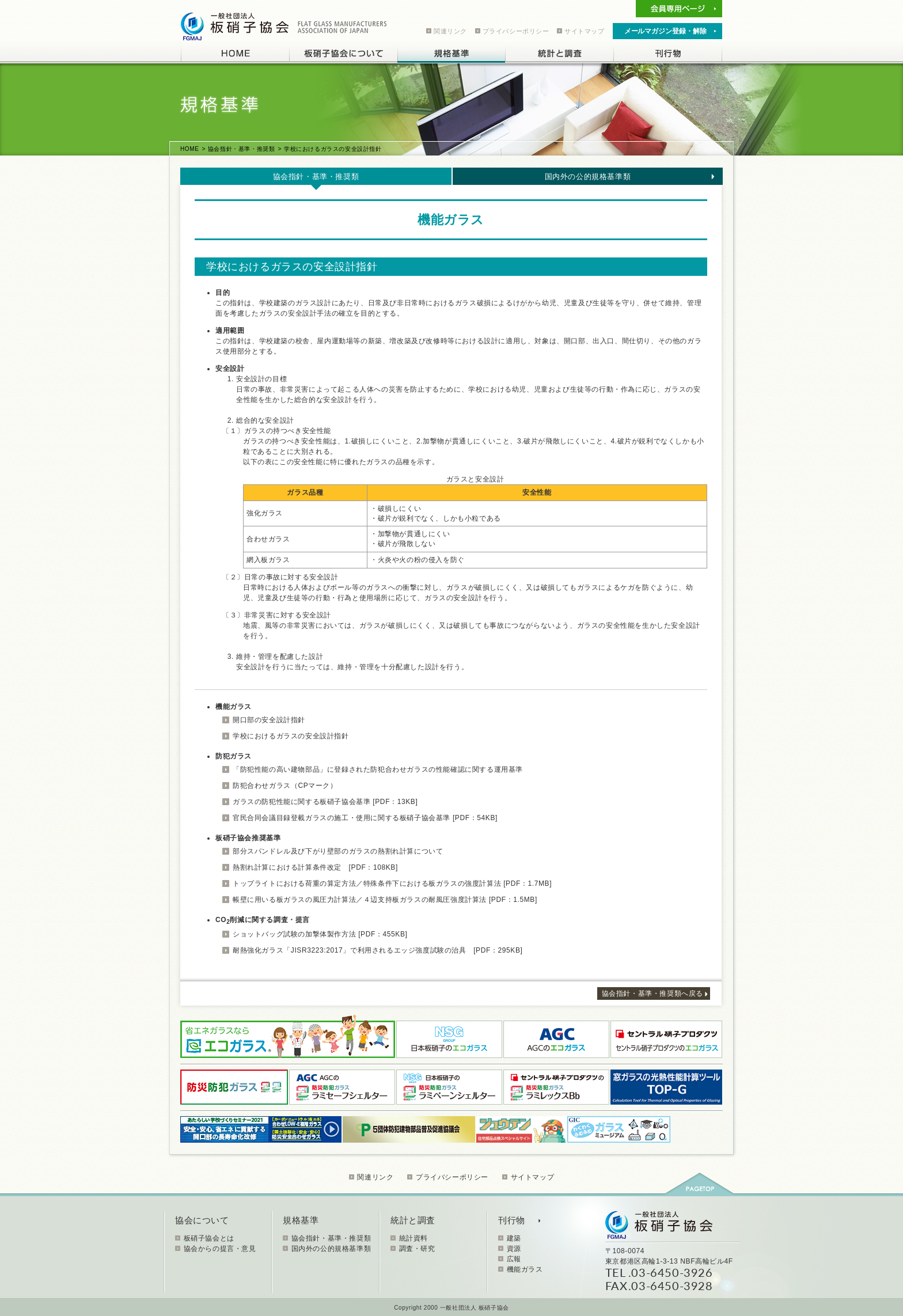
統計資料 (413, 1238)
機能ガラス (525, 1269)
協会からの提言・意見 (220, 1249)
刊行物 (511, 1220)
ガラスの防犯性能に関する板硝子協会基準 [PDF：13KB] (325, 802)
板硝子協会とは (209, 1238)
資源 (514, 1249)
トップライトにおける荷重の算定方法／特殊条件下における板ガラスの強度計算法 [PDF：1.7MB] (392, 883)
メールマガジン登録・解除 (665, 31)
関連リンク (450, 31)
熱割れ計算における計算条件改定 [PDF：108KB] (315, 867)
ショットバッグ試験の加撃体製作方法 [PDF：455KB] (320, 934)
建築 (514, 1238)
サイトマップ (584, 31)
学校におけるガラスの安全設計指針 (291, 736)
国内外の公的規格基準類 (588, 176)
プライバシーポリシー (516, 31)
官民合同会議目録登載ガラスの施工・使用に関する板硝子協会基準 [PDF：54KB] (365, 818)
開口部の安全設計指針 (269, 720)
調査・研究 (417, 1249)
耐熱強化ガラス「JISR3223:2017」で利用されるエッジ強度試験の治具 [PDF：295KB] (377, 950)
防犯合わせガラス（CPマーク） (285, 786)
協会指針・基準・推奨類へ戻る (652, 993)
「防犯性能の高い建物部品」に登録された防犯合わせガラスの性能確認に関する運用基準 (378, 769)
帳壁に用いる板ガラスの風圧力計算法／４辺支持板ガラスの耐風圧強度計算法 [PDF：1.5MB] (385, 900)
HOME (189, 149)
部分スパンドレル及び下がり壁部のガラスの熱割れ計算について (338, 851)
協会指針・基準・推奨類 (241, 149)
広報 (514, 1259)
